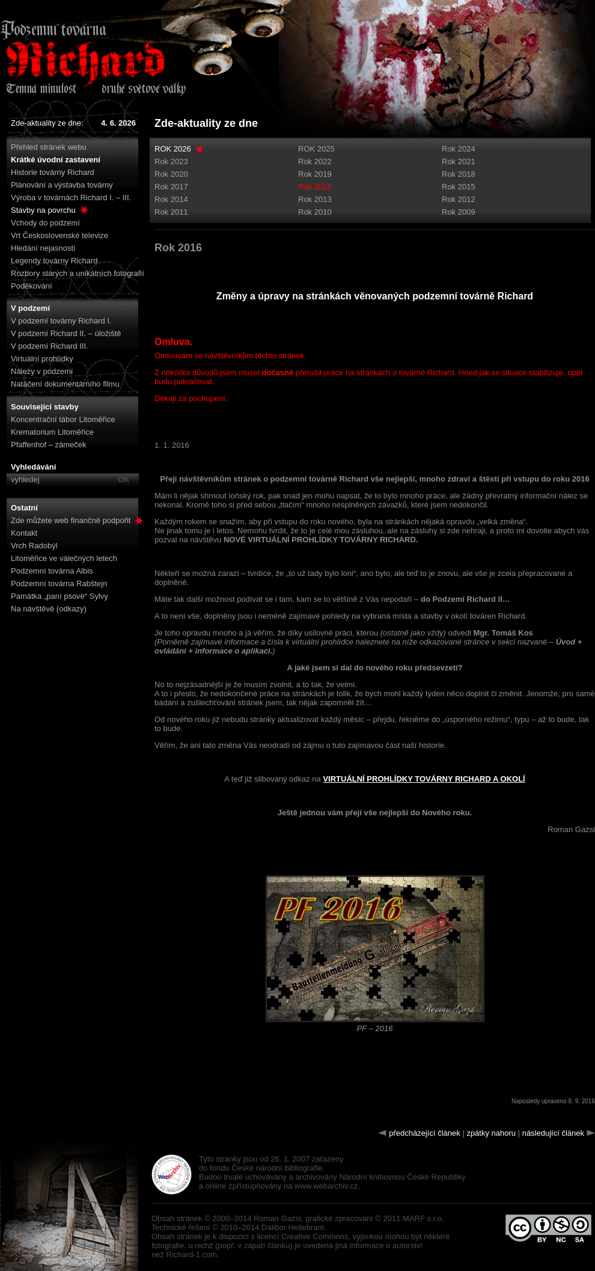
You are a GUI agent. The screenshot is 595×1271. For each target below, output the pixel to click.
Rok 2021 (458, 161)
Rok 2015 (458, 186)
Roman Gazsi (277, 1218)
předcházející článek (424, 1133)
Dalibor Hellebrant (292, 1227)
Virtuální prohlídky (42, 358)
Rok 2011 (171, 211)
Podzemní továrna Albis (52, 570)
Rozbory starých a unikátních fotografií (77, 273)
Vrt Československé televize (59, 235)
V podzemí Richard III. (49, 346)
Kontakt (24, 532)
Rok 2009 (458, 211)
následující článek (553, 1133)
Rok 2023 (171, 161)
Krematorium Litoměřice (52, 431)
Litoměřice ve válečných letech (64, 558)
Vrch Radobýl (34, 545)
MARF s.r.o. (423, 1218)
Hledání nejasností (43, 248)
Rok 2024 (458, 148)
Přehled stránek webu (49, 147)
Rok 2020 (171, 174)
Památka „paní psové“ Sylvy (59, 596)
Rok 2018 (458, 174)
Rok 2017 (171, 186)
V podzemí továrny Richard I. (61, 320)
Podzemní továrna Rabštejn (59, 583)
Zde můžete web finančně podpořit (77, 520)
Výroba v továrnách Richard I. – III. (71, 197)
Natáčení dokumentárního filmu (65, 383)
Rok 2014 (171, 199)
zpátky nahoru (491, 1133)
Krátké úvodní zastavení (55, 159)
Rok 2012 (458, 199)
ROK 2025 (316, 148)
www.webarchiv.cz (326, 1185)
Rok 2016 (315, 186)
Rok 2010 (315, 211)
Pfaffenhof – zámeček (49, 444)
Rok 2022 (315, 161)
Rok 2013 (315, 199)
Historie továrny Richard (52, 172)
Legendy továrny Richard (54, 260)
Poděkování (31, 285)
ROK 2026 (172, 148)
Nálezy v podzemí (42, 371)
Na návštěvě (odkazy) (49, 608)
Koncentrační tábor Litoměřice (63, 419)
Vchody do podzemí (45, 222)
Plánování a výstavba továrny (62, 184)
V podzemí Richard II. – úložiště (66, 333)
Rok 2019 (315, 174)
